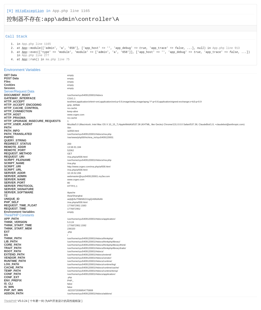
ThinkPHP (10, 301)
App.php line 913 (226, 48)
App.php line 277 (35, 56)
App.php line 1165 (71, 11)
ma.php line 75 (58, 60)
